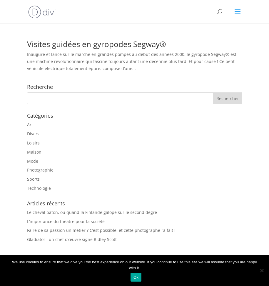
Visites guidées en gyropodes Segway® (96, 44)
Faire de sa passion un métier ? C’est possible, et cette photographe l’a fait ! (101, 230)
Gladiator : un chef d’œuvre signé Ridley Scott (72, 239)
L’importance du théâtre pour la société (66, 221)
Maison (34, 152)
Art (30, 124)
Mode (32, 161)
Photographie (40, 170)
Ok (135, 277)
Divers (33, 134)
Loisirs (33, 143)
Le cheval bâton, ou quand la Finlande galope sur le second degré (92, 212)
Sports (33, 179)
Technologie (39, 188)
